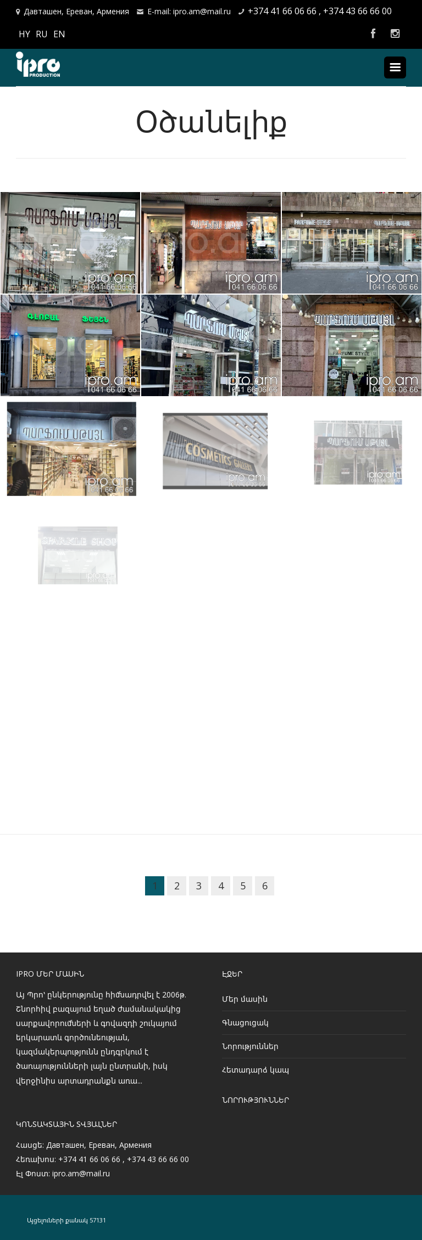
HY (24, 34)
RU (42, 34)
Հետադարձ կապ (255, 1069)
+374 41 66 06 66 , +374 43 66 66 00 (320, 11)
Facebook (373, 34)
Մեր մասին (245, 999)
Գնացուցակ (245, 1022)
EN (59, 34)
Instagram (395, 34)
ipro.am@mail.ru (81, 1173)
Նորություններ (250, 1046)
